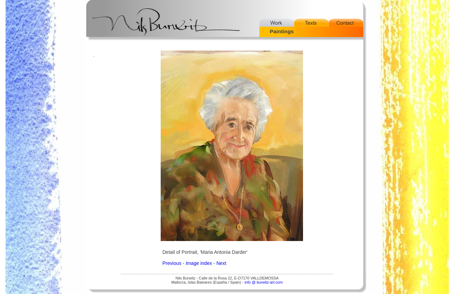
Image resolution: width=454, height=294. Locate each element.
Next (221, 263)
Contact (346, 23)
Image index (199, 263)
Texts (311, 23)
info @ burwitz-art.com (263, 282)
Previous (171, 263)
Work (276, 23)
